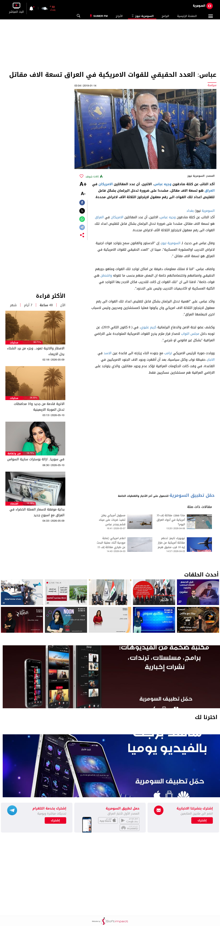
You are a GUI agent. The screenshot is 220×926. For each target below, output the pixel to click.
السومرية (208, 211)
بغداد (190, 211)
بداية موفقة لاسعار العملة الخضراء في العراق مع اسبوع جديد (37, 512)
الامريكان (106, 184)
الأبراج (119, 16)
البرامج (165, 16)
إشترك (55, 820)
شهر (13, 305)
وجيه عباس (162, 184)
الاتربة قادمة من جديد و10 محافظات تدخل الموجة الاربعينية (39, 406)
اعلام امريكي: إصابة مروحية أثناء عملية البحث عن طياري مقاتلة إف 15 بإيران (111, 545)
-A (83, 194)
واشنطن (106, 275)
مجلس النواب (190, 334)
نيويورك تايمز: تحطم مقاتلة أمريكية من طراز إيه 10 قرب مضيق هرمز (171, 542)
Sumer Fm (100, 15)
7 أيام (28, 305)
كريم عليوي (148, 327)
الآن (62, 305)
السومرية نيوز (142, 16)
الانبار (211, 360)
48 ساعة (46, 305)
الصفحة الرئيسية (187, 16)
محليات (14, 343)
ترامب (168, 353)
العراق (210, 191)
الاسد (107, 353)
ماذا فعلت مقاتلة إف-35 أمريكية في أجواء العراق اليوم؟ (171, 520)
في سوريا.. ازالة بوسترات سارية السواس (35, 459)
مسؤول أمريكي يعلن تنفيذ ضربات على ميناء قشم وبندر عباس (112, 520)
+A (83, 184)
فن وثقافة (14, 453)
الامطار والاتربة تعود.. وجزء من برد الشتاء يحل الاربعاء (35, 351)
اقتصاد (14, 504)
